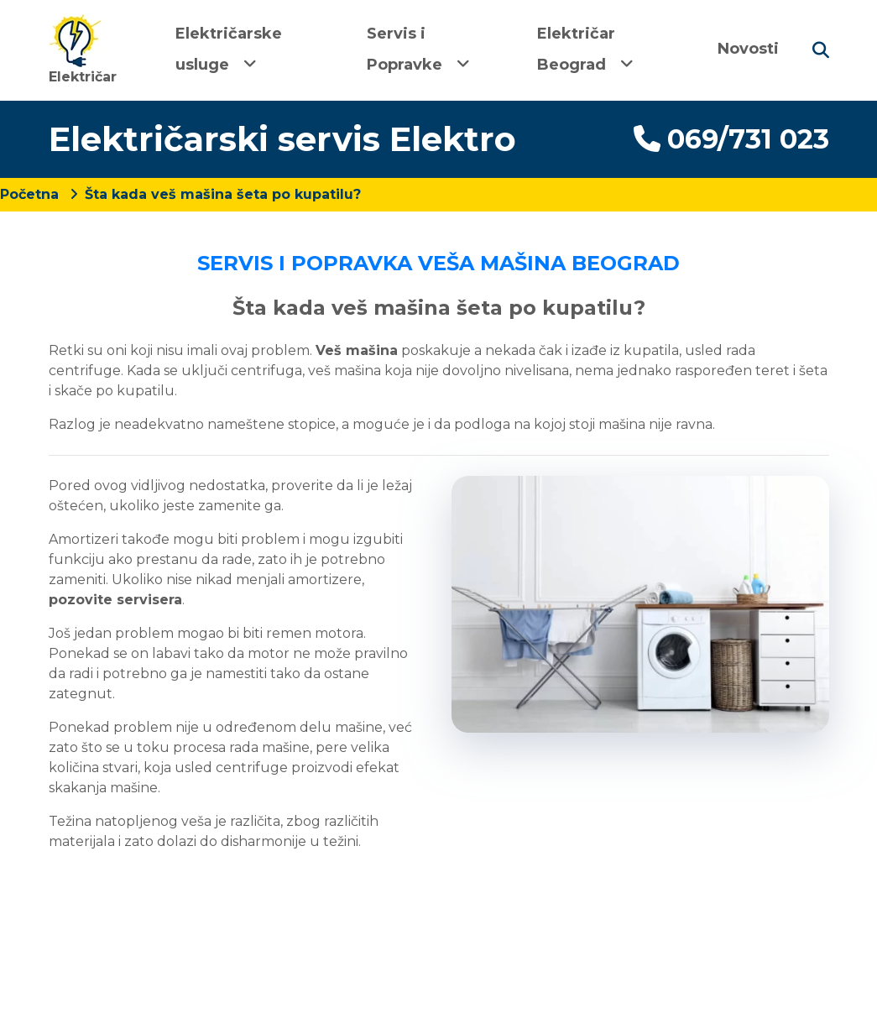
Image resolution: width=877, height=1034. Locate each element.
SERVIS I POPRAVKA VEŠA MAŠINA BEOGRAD (438, 263)
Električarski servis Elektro (282, 138)
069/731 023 (731, 139)
